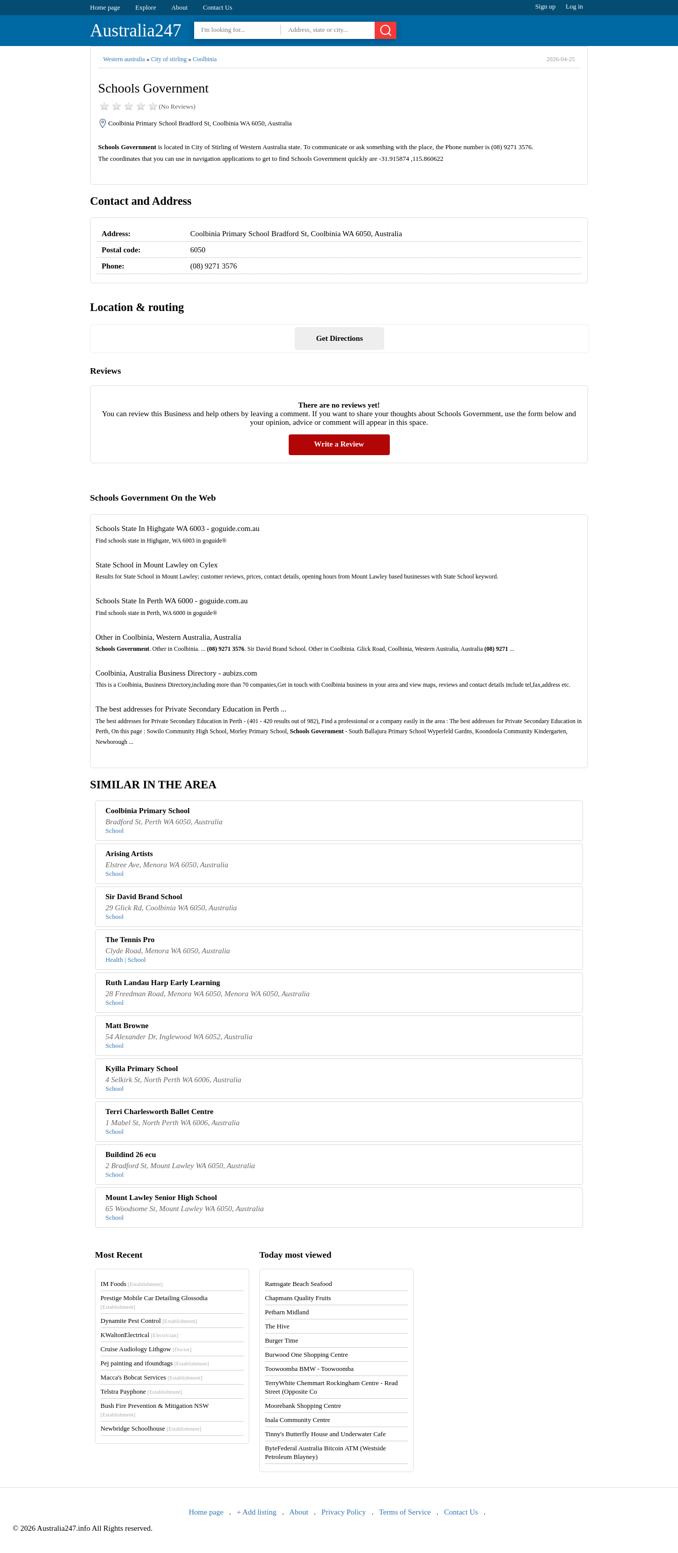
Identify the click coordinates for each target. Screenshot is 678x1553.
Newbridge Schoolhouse (151, 1428)
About (179, 7)
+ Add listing (256, 1512)
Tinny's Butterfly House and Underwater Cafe (325, 1434)
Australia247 (136, 30)
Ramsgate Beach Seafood (298, 1284)
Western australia (124, 59)
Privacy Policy (344, 1512)
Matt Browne (127, 1026)
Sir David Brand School (144, 897)
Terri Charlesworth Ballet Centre (160, 1111)
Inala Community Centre (297, 1420)
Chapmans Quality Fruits (298, 1298)
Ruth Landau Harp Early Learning (163, 983)
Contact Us (217, 7)
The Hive (277, 1326)
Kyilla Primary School (142, 1068)
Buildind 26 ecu (131, 1154)
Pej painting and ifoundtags (155, 1363)
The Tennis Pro (130, 940)
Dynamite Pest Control (149, 1320)
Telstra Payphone (142, 1391)
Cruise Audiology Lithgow (146, 1349)
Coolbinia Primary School (148, 811)
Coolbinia (204, 59)
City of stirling (169, 59)
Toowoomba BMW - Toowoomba (309, 1368)
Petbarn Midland (287, 1312)
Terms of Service (405, 1512)
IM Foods (132, 1284)
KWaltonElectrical (139, 1335)
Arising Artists (129, 854)
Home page (105, 7)
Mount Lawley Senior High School (161, 1197)
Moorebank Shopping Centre (303, 1405)
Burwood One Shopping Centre (306, 1354)
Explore (145, 7)
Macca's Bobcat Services (151, 1377)
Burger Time (281, 1340)
